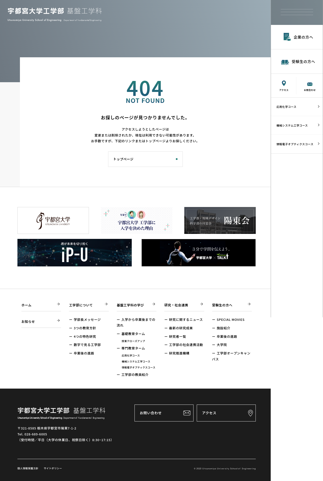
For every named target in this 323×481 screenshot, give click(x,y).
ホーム (26, 305)
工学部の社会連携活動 (186, 344)
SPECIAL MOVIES (231, 319)
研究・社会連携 (176, 305)
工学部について (81, 305)
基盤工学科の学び (130, 305)
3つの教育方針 (85, 328)
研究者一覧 (177, 336)
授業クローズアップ (133, 341)
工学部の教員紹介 (134, 374)
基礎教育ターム (133, 333)
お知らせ (28, 321)
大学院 (222, 344)
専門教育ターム (133, 348)
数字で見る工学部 (87, 344)
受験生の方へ (222, 305)
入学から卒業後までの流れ (136, 322)
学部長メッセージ (87, 319)
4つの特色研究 (85, 336)
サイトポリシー (52, 468)
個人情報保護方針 (27, 468)
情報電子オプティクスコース (295, 144)
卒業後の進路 (84, 353)
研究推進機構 (179, 353)
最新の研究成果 (181, 328)
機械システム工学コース (292, 125)
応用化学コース (286, 107)
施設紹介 (223, 328)
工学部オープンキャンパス (231, 356)
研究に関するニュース (186, 319)
